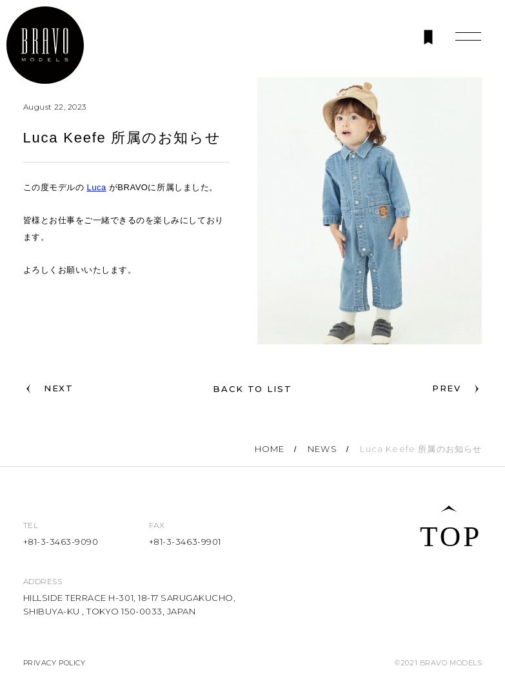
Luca (96, 187)
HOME (270, 449)
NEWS (322, 449)
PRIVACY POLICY (54, 663)
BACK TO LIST (252, 388)
